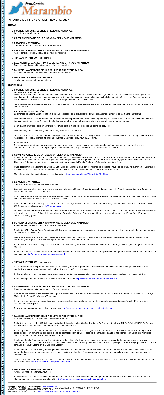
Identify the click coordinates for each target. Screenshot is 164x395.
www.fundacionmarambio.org (48, 391)
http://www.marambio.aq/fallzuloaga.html (51, 361)
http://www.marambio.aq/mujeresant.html (46, 254)
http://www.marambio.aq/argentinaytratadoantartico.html (87, 308)
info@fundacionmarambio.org (70, 391)
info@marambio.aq (52, 206)
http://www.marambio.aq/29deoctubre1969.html (86, 174)
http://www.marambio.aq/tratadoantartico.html (97, 279)
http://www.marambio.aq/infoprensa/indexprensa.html (81, 379)
